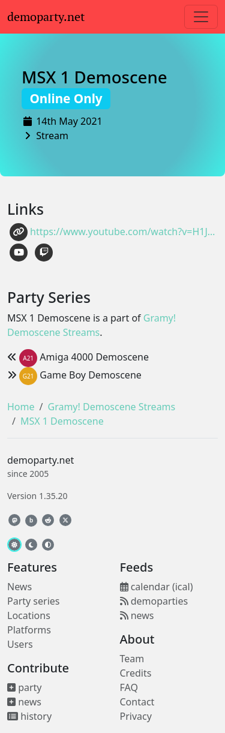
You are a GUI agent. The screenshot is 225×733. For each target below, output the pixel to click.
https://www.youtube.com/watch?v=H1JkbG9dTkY (114, 232)
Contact (137, 701)
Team (132, 658)
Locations (28, 615)
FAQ (129, 687)
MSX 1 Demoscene (94, 86)
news (24, 701)
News (19, 586)
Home (21, 406)
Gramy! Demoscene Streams (111, 406)
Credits (136, 673)
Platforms (29, 629)
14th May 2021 (69, 121)
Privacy (136, 716)
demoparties (154, 601)
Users (20, 644)
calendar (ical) (156, 586)
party (24, 687)
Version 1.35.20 (37, 495)
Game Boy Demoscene (74, 374)
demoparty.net (46, 17)
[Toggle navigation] (201, 17)
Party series (33, 601)
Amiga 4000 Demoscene (78, 357)
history (29, 716)
